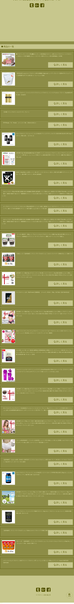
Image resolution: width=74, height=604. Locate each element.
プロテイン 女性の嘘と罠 (44, 595)
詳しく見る (60, 65)
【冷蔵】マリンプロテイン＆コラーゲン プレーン (16, 112)
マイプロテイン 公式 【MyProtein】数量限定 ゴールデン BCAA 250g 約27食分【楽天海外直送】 (43, 292)
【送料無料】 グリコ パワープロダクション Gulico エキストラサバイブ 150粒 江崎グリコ (27, 530)
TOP (69, 595)
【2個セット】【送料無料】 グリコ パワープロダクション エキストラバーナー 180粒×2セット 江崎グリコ (44, 253)
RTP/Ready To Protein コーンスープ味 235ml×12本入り (19, 122)
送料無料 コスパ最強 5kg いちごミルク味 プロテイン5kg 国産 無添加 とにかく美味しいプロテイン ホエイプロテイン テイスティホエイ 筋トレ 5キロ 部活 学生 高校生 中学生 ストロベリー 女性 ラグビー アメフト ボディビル (44, 313)
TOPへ (2, 603)
